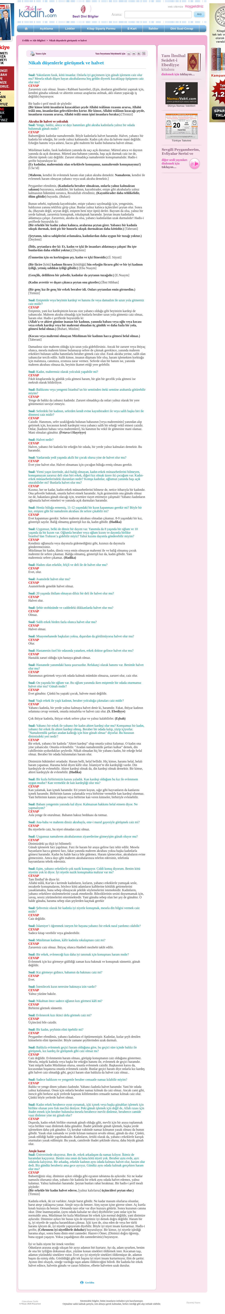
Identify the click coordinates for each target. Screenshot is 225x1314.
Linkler (70, 28)
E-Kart (132, 28)
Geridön (89, 1282)
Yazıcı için (41, 53)
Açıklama (46, 28)
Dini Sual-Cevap (181, 28)
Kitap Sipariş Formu (101, 28)
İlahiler (153, 28)
